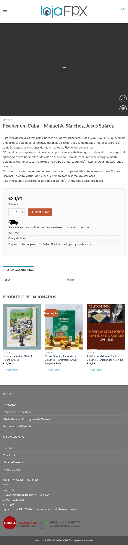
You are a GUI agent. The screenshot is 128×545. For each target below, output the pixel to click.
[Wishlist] (123, 108)
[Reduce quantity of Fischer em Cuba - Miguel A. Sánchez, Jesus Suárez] (10, 212)
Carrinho (8, 448)
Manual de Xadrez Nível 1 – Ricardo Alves (18, 358)
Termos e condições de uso (19, 426)
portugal (73, 244)
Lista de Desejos (13, 462)
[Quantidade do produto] (16, 212)
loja (58, 244)
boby (22, 244)
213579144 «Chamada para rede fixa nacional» (46, 509)
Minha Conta (11, 469)
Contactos (9, 405)
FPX (53, 244)
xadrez (88, 244)
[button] (5, 11)
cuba (39, 244)
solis (81, 244)
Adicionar (40, 212)
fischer (46, 244)
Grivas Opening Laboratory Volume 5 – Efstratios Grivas (61, 358)
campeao (30, 244)
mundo (64, 244)
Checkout (9, 455)
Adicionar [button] (12, 369)
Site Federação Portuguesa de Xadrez (26, 419)
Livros (7, 119)
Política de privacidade (17, 412)
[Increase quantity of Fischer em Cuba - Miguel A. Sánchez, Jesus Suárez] (22, 212)
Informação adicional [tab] (18, 269)
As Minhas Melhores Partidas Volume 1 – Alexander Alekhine (105, 358)
